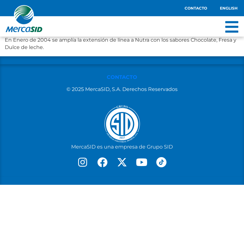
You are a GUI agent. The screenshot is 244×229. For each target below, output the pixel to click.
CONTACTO (122, 77)
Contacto (196, 8)
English (229, 8)
